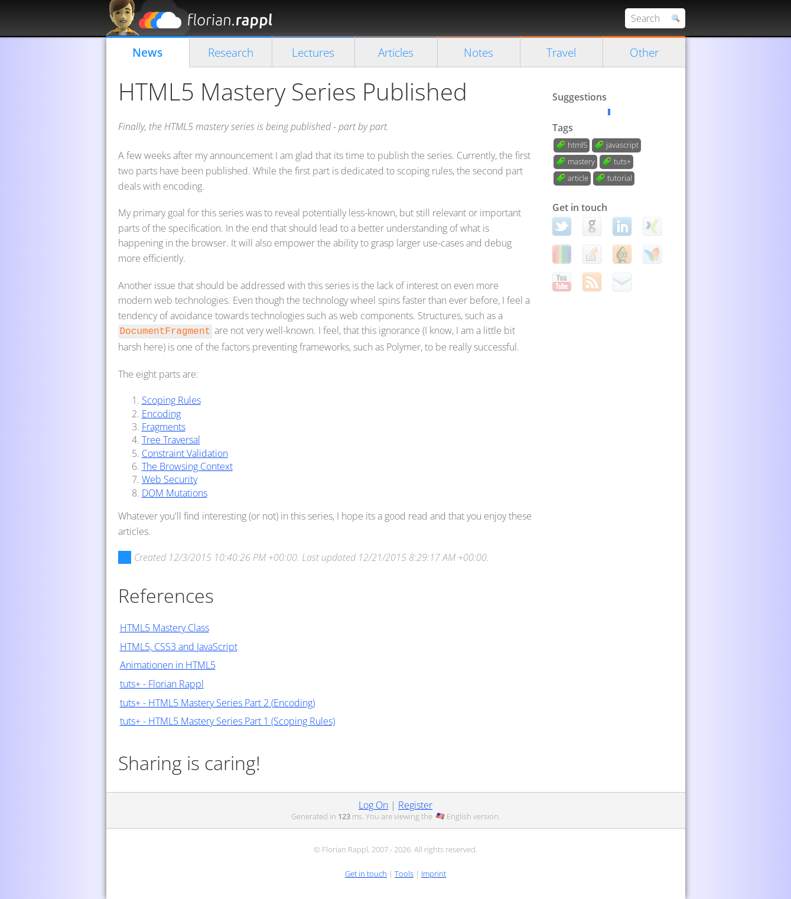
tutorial (619, 178)
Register (415, 805)
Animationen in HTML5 (168, 664)
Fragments (163, 426)
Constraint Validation (185, 453)
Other (644, 52)
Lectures (313, 52)
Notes (478, 52)
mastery (581, 161)
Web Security (169, 479)
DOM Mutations (174, 492)
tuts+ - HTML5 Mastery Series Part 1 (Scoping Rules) (227, 721)
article (578, 178)
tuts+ (622, 161)
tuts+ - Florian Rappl (162, 683)
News (147, 52)
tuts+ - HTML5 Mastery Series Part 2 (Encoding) (217, 702)
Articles (396, 52)
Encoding (161, 413)
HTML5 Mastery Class (164, 627)
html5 (577, 144)
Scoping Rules (171, 400)
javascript (622, 144)
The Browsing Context (187, 466)
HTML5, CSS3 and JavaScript (178, 646)
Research (230, 52)
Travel (561, 52)
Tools (404, 873)
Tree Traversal (171, 439)
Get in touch (366, 873)
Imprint (433, 873)
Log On (373, 805)
